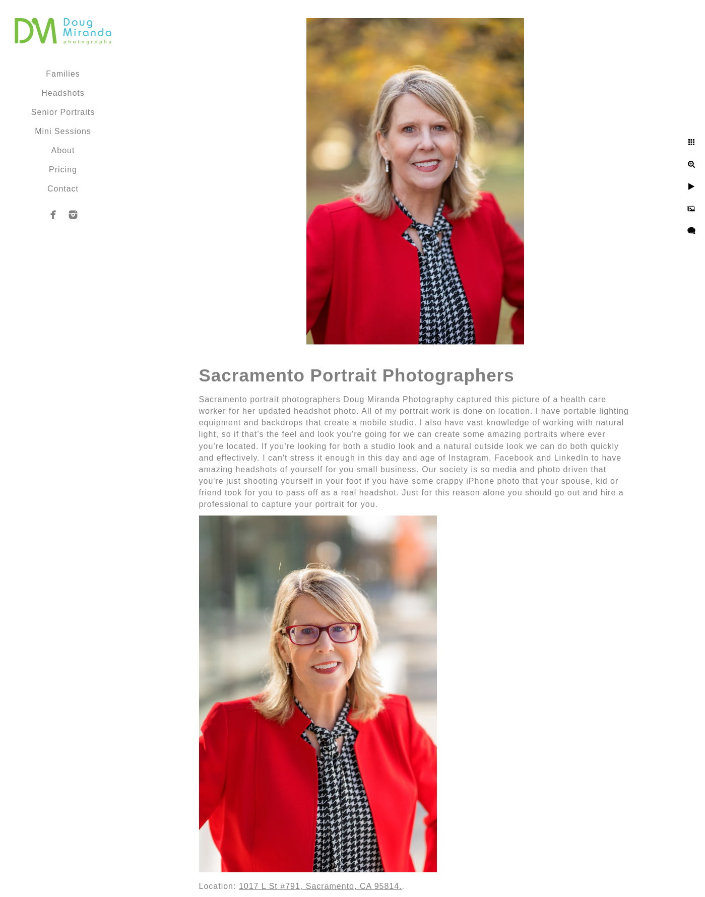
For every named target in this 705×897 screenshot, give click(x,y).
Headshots (63, 93)
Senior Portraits (63, 112)
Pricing (63, 169)
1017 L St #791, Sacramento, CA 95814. (320, 886)
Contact (63, 188)
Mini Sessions (63, 131)
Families (63, 74)
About (63, 150)
